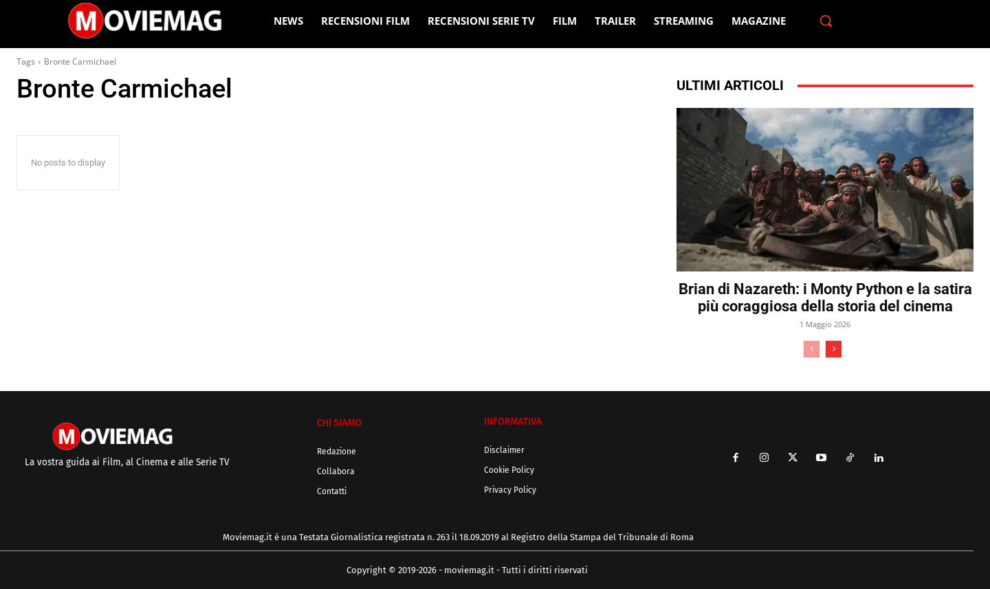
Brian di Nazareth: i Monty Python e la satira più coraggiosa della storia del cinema (825, 297)
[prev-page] (811, 349)
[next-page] (833, 349)
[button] (825, 20)
